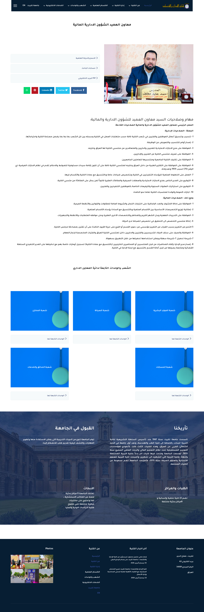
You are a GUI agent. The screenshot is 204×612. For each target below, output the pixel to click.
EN (24, 6)
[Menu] (15, 5)
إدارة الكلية (119, 6)
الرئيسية (148, 6)
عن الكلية (135, 6)
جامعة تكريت (33, 6)
